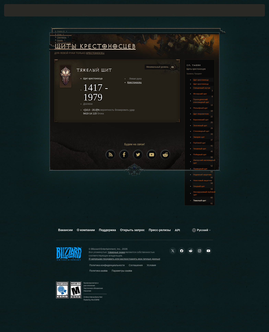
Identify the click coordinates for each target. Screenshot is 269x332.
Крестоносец (95, 53)
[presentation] (17, 10)
